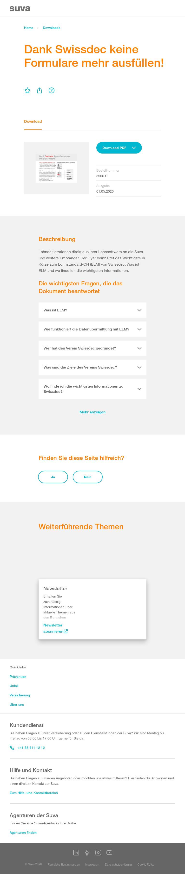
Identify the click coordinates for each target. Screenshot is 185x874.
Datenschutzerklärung (118, 864)
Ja (53, 477)
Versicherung (20, 695)
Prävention (18, 676)
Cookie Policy (146, 864)
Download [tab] (33, 121)
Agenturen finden (23, 832)
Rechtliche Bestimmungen (63, 864)
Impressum (92, 864)
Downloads (51, 28)
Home (28, 28)
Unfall (14, 686)
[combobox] (119, 148)
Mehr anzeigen (92, 412)
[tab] (92, 310)
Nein (87, 477)
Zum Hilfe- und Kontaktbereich (34, 793)
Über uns (17, 704)
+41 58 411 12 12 (27, 748)
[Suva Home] (20, 9)
